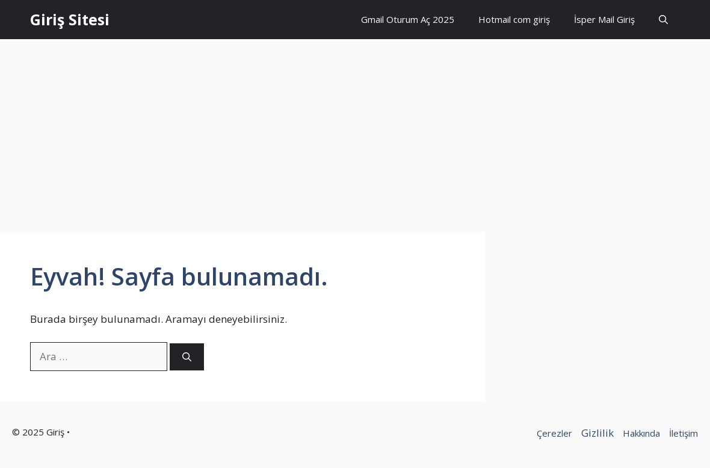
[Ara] (187, 356)
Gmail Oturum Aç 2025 (407, 19)
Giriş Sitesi (70, 19)
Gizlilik (597, 433)
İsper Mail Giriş (604, 19)
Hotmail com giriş (514, 19)
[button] (663, 19)
